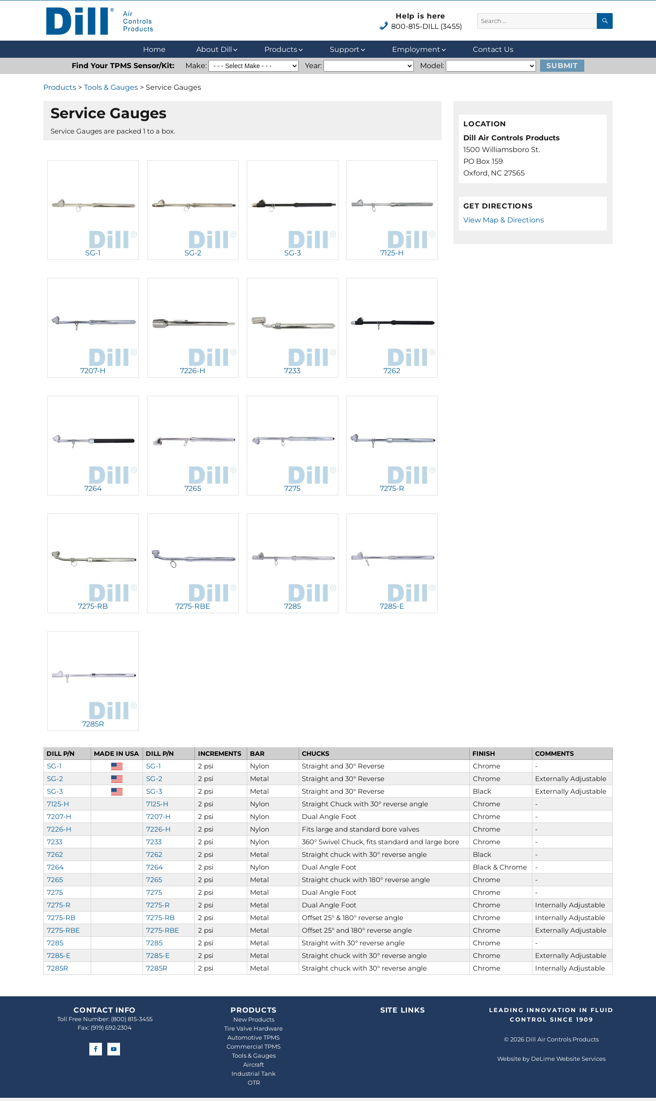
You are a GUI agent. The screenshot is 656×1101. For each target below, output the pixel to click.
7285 (292, 606)
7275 (292, 488)
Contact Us (493, 49)
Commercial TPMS (253, 1046)
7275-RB (93, 606)
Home (154, 49)
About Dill (214, 49)
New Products (253, 1019)
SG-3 (292, 253)
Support (345, 49)
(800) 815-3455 (131, 1018)
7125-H (392, 253)
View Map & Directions (503, 220)
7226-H (192, 370)
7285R (93, 724)
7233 (292, 370)
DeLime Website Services (568, 1058)
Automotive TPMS (253, 1037)
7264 (93, 488)
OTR (254, 1082)
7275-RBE (193, 606)
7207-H (93, 370)
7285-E (392, 606)
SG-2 (193, 253)
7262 (391, 370)
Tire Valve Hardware (253, 1028)
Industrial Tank (253, 1073)
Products (280, 49)
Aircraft (253, 1064)
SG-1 (93, 253)
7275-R (392, 488)
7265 (193, 488)
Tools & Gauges (111, 87)
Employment (416, 49)
